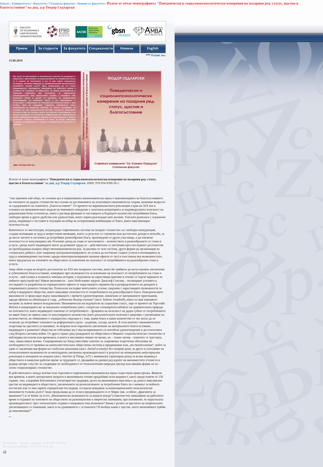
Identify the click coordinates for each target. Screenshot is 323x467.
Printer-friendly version (6, 452)
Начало (4, 3)
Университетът (21, 3)
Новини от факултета (90, 3)
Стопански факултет (62, 3)
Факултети (40, 3)
